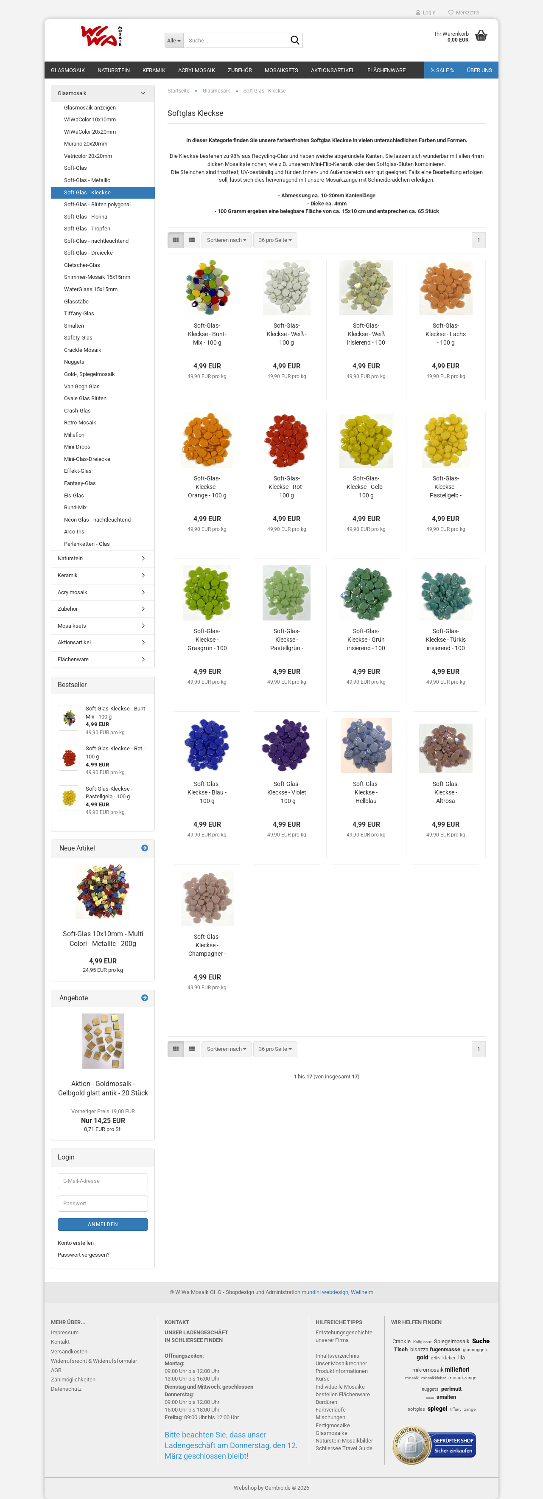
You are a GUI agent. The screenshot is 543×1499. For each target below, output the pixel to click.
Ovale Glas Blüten (85, 398)
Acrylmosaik (196, 70)
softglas (416, 1409)
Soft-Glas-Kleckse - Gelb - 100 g (366, 487)
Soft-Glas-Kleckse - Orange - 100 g (207, 487)
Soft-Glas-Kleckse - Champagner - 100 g (207, 945)
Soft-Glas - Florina (85, 216)
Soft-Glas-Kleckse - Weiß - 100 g (287, 334)
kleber (449, 1358)
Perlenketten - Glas (87, 544)
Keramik (154, 70)
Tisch (401, 1349)
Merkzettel (463, 13)
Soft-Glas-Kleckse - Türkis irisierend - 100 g (446, 640)
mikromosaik (428, 1370)
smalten (446, 1397)
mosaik (412, 1377)
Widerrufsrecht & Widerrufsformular (94, 1361)
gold (422, 1357)
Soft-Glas (75, 168)
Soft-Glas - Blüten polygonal (97, 204)
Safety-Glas (78, 337)
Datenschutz (66, 1389)
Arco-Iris (74, 531)
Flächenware (386, 70)
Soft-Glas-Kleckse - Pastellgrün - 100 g (286, 640)
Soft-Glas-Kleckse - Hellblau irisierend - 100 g (366, 792)
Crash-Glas (77, 410)
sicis (430, 1397)
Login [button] (426, 13)
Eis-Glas (74, 495)
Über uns (479, 70)
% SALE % (442, 70)
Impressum (64, 1332)
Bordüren (326, 1402)
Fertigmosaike (333, 1425)
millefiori (457, 1369)
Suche (481, 1341)
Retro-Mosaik (80, 422)
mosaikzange (462, 1378)
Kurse (323, 1378)
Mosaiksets (281, 70)
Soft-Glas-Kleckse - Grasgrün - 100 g (207, 640)
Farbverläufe (331, 1409)
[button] (176, 240)
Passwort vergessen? (83, 1255)
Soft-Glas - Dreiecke (88, 253)
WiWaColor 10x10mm (90, 119)
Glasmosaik (68, 70)
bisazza (419, 1349)
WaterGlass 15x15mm (91, 289)
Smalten (74, 326)
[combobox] (227, 240)
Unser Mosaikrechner (341, 1363)
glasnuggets (476, 1350)
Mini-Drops (77, 447)
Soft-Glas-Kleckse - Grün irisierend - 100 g (366, 640)
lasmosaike (333, 1433)
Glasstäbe (76, 301)
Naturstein (114, 70)
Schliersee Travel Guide (344, 1448)
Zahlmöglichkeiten (73, 1379)
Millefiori (74, 435)
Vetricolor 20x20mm (88, 156)
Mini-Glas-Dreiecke (87, 459)
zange (470, 1409)
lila (461, 1357)
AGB (56, 1370)
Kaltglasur (422, 1341)
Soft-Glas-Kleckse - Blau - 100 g (207, 792)
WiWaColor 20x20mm (90, 132)
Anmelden (103, 1224)
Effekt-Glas (78, 471)
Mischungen (330, 1417)
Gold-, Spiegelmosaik (89, 374)
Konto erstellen (76, 1243)
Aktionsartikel (333, 70)
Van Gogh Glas (82, 386)
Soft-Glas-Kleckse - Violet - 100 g (286, 792)
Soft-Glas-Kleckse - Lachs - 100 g (445, 334)
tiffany (456, 1409)
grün (435, 1358)
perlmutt (451, 1389)
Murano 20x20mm (85, 143)
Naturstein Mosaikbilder (344, 1440)
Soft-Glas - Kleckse (87, 192)
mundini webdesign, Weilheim (337, 1292)
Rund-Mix (75, 507)
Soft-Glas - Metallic (87, 180)
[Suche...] (174, 40)
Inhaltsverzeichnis (337, 1356)
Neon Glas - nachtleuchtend (97, 520)
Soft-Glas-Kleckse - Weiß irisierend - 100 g (366, 334)
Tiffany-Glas (79, 313)
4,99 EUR (103, 961)
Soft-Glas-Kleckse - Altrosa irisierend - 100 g (446, 792)
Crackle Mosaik (82, 350)
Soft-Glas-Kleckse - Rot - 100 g (287, 487)
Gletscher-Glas (82, 265)
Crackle (401, 1341)
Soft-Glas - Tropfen (87, 228)
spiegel (438, 1408)
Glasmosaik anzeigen (90, 107)
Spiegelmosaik (452, 1341)
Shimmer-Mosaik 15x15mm (97, 277)
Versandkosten (69, 1351)
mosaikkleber (433, 1377)
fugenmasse (445, 1349)
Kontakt (60, 1342)
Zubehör (240, 70)
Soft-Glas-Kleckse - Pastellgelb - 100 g (446, 487)
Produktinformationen (342, 1371)
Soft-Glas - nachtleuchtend (96, 241)
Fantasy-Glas (80, 483)
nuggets (430, 1389)
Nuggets (74, 362)
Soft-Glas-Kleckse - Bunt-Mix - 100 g (207, 334)
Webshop (245, 1488)
